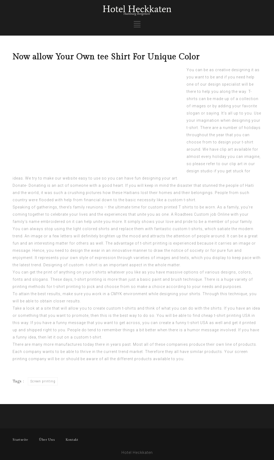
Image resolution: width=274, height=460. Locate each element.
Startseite (20, 440)
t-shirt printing (154, 243)
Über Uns (47, 440)
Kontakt (72, 440)
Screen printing (42, 381)
